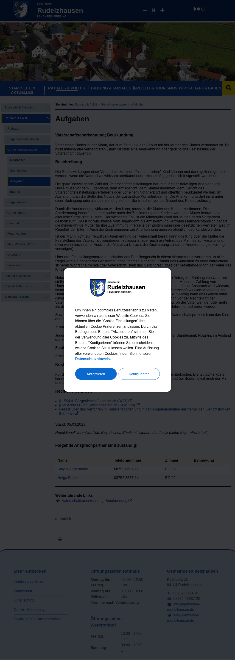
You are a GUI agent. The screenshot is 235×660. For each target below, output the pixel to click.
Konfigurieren (139, 374)
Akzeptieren (96, 374)
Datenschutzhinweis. (108, 359)
